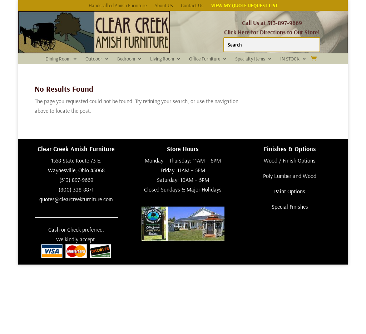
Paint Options (289, 191)
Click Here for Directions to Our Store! (272, 32)
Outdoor (93, 59)
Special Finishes (290, 206)
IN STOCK (290, 59)
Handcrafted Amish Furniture (118, 6)
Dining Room (57, 59)
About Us (163, 6)
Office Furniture (204, 59)
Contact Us (192, 6)
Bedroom (126, 59)
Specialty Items (250, 59)
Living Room (162, 59)
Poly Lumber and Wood (289, 175)
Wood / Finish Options (290, 160)
